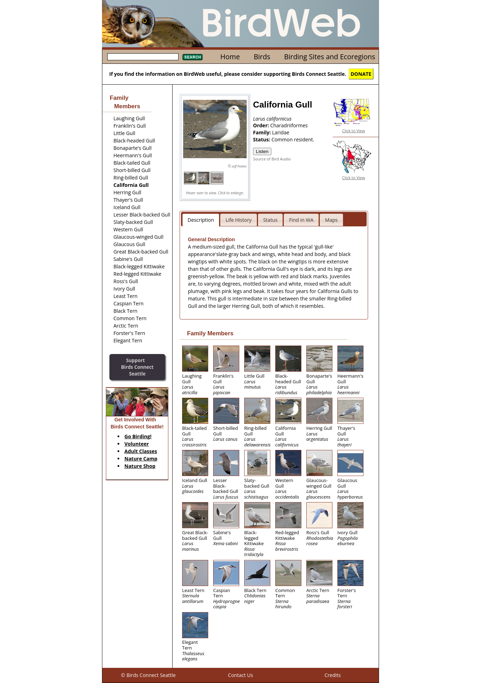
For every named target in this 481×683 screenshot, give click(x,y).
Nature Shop (140, 466)
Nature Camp (141, 458)
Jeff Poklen (239, 166)
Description (201, 220)
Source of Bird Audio (272, 158)
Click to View (353, 130)
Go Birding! (138, 436)
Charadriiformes (289, 125)
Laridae (280, 132)
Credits (332, 675)
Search (192, 57)
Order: (261, 125)
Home (230, 56)
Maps (331, 220)
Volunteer (137, 443)
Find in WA (301, 220)
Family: (262, 132)
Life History (239, 220)
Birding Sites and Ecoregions (329, 56)
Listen (262, 151)
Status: (262, 139)
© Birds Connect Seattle (148, 675)
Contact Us (240, 675)
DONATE (361, 74)
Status (270, 220)
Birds (262, 56)
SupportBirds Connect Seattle (137, 367)
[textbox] (143, 56)
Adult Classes (141, 451)
